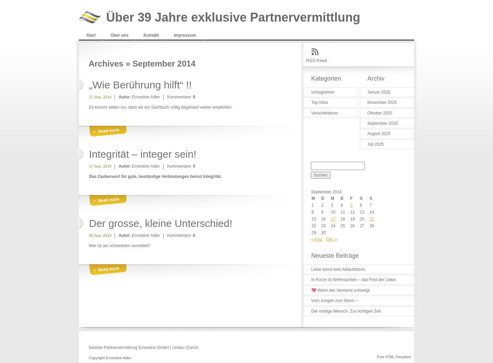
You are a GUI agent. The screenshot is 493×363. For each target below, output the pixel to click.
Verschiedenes (324, 113)
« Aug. (317, 239)
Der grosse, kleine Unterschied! (160, 223)
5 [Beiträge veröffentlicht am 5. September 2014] (351, 205)
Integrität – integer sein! (143, 154)
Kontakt (151, 35)
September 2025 (382, 123)
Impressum (185, 35)
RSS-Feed (316, 60)
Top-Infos (319, 102)
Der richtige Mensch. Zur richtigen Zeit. (346, 311)
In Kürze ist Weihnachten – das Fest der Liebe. (353, 279)
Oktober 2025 (379, 113)
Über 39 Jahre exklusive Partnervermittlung (233, 17)
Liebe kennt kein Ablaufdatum (338, 269)
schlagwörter (322, 92)
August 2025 (378, 133)
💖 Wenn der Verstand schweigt (340, 290)
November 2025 (381, 102)
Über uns (119, 35)
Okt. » (331, 239)
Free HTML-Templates (394, 357)
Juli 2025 (375, 144)
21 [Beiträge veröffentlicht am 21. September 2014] (371, 219)
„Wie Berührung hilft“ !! (140, 84)
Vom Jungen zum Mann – (334, 300)
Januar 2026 (378, 92)
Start (91, 35)
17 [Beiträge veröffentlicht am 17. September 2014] (333, 219)
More (108, 131)
